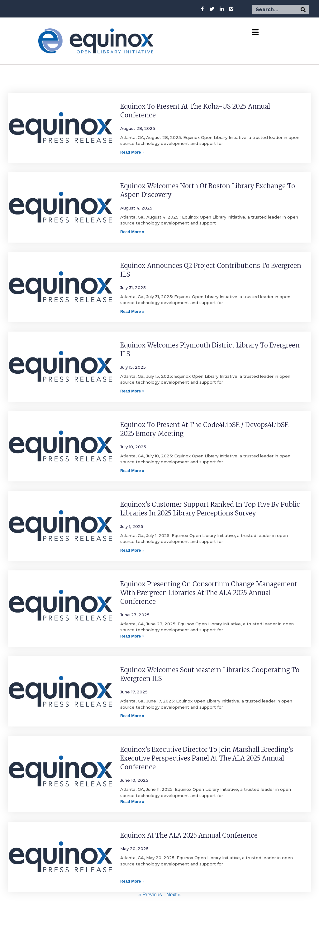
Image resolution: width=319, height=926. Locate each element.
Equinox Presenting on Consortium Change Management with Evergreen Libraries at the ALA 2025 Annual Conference (208, 592)
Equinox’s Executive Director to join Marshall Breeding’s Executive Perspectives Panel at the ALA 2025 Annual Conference (206, 758)
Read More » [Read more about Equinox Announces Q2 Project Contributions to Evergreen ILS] (132, 311)
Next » (173, 894)
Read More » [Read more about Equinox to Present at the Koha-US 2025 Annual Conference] (132, 152)
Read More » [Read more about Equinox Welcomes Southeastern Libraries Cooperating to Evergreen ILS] (132, 715)
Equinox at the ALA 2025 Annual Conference (189, 835)
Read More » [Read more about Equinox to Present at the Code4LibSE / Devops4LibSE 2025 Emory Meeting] (132, 470)
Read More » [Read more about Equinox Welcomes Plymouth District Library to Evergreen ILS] (132, 391)
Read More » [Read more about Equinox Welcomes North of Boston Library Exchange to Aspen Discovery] (132, 231)
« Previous (150, 894)
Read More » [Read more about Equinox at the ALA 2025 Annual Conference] (132, 881)
